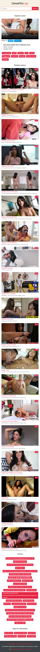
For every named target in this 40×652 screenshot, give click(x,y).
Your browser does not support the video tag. (20, 29)
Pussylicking (6, 53)
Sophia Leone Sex (20, 607)
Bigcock (20, 53)
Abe (26, 53)
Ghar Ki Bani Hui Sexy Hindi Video (20, 616)
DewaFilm (20, 3)
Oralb (14, 53)
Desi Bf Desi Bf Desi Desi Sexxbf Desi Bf (20, 565)
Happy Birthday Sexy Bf (14, 600)
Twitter (11, 41)
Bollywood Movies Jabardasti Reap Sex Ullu (20, 558)
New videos (11, 643)
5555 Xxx (7, 603)
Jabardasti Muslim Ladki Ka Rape (20, 574)
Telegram (18, 41)
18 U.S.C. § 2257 (25, 649)
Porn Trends (31, 636)
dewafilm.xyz (15, 649)
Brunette (5, 59)
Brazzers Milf (32, 603)
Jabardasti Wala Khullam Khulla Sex (20, 587)
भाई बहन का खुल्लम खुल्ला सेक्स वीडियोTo (20, 577)
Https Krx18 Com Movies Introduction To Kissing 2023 (20, 571)
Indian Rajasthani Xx (14, 580)
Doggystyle (6, 56)
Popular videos (20, 643)
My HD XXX (8, 633)
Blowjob (22, 56)
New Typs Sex (31, 590)
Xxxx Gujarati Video (20, 584)
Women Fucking (28, 600)
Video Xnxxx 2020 (10, 636)
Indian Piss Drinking (20, 561)
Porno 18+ (31, 633)
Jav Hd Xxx (21, 636)
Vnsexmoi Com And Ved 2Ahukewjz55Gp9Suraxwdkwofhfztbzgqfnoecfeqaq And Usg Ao (20, 595)
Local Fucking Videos (18, 603)
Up (31, 643)
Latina (32, 53)
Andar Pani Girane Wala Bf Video (14, 590)
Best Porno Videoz (20, 633)
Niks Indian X (20, 568)
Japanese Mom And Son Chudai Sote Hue (20, 613)
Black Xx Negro (27, 580)
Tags (27, 643)
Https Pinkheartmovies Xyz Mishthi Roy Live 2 (20, 610)
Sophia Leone (31, 56)
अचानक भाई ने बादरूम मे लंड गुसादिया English (19, 619)
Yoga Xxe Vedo (20, 623)
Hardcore (14, 56)
